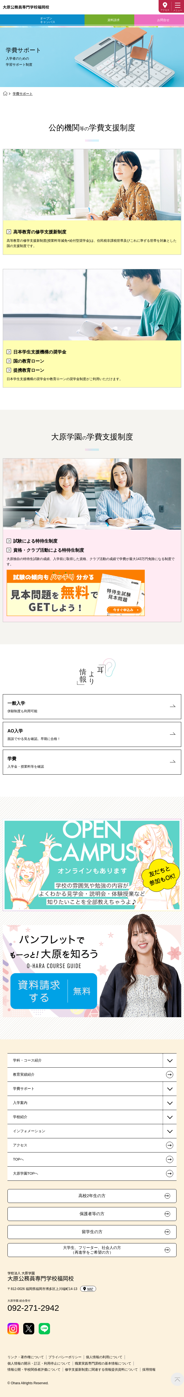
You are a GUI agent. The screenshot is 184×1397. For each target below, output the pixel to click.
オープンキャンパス (47, 20)
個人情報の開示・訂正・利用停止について (38, 1363)
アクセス (165, 10)
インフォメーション (29, 1131)
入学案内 (20, 1103)
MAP (88, 1289)
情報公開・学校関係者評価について (34, 1369)
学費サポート (24, 1088)
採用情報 (149, 1369)
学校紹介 (20, 1117)
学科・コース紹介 (27, 1060)
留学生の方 (92, 1232)
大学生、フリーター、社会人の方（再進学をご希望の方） (92, 1249)
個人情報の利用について (104, 1357)
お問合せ (163, 20)
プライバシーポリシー (65, 1357)
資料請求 (113, 20)
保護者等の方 (92, 1214)
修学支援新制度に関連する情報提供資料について (101, 1369)
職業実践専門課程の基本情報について (103, 1363)
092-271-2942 (33, 1307)
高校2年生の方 (92, 1196)
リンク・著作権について (25, 1357)
